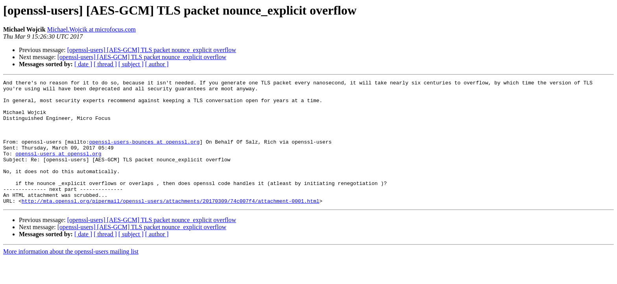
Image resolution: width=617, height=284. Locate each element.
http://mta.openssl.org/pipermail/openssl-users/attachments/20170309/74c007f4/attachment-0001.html (171, 225)
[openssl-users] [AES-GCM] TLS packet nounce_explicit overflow (151, 50)
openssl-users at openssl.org (58, 168)
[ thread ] (105, 64)
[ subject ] (131, 64)
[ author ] (157, 64)
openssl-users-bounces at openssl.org (144, 154)
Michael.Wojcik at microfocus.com (91, 29)
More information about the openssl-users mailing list (71, 276)
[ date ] (83, 64)
